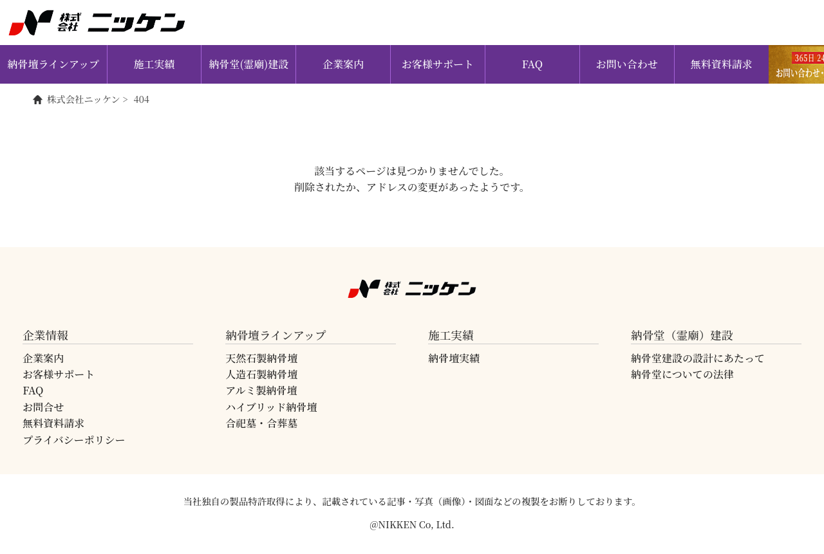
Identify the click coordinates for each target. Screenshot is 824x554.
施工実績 (154, 64)
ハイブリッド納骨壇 (271, 407)
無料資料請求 (722, 64)
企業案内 (343, 64)
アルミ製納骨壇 (261, 390)
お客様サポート (438, 64)
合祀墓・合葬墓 (261, 423)
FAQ (532, 64)
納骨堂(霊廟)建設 (248, 64)
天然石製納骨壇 (261, 358)
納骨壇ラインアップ (53, 64)
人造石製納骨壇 (261, 374)
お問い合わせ (627, 64)
